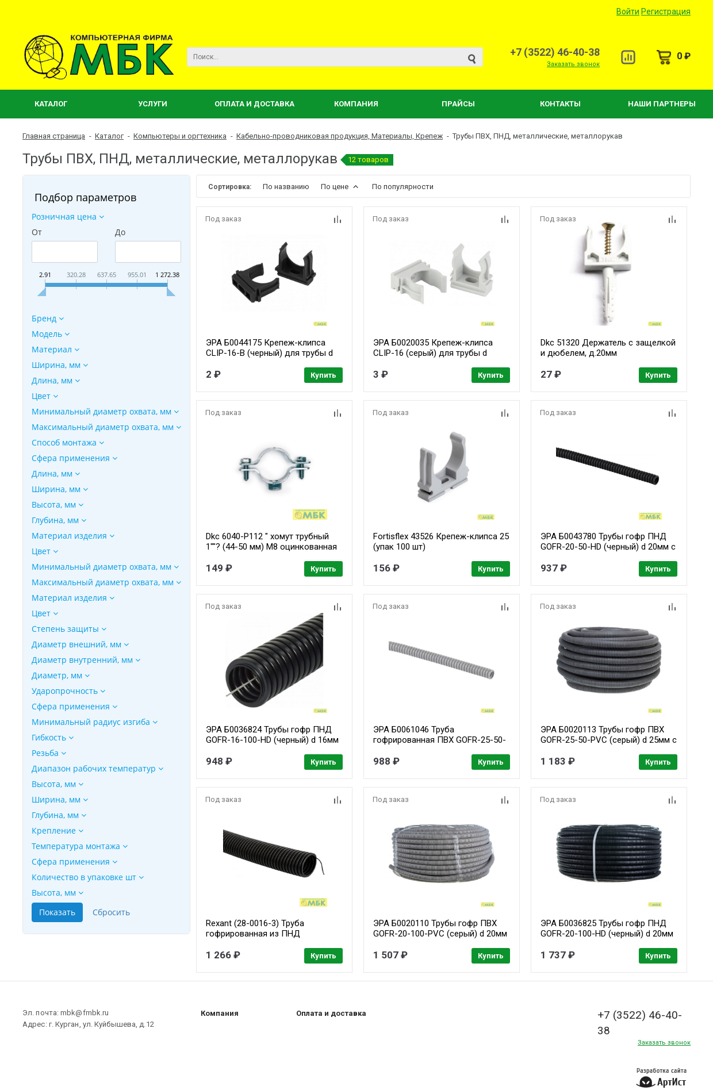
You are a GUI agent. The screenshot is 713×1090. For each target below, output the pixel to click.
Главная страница (53, 136)
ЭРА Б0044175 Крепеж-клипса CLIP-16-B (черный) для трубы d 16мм (269, 353)
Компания (356, 103)
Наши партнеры (662, 103)
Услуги (152, 103)
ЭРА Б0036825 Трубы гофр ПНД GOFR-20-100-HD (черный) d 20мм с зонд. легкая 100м (606, 933)
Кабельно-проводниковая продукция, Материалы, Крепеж (339, 136)
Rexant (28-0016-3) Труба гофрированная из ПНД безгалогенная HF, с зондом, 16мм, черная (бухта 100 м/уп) (265, 938)
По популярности (403, 186)
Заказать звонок (573, 64)
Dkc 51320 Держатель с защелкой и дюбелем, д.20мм (608, 347)
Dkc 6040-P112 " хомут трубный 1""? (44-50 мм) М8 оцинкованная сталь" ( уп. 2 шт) (271, 546)
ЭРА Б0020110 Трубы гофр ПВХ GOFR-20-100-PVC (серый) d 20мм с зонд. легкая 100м (440, 933)
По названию (286, 186)
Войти (627, 11)
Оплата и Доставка (254, 103)
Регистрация (666, 11)
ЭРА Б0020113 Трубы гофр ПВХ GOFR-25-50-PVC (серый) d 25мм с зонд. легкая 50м (608, 739)
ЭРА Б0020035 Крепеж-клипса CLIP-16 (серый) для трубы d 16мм (433, 353)
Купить (323, 375)
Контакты (560, 103)
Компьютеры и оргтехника (180, 136)
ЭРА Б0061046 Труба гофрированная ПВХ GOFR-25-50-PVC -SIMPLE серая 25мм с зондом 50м (439, 745)
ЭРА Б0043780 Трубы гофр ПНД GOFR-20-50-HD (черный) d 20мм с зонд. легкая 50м (608, 546)
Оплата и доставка (331, 1013)
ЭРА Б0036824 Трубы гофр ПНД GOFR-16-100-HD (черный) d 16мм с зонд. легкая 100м (272, 739)
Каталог (50, 103)
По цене (341, 186)
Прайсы (458, 103)
